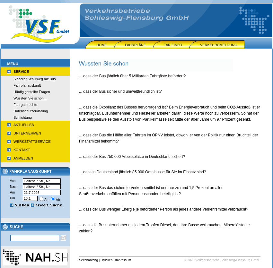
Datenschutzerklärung (30, 111)
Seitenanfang (88, 260)
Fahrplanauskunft (27, 85)
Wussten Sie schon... (30, 98)
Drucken (106, 260)
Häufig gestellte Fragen (31, 92)
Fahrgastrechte (25, 105)
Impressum (123, 260)
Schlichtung (22, 117)
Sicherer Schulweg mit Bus (34, 79)
